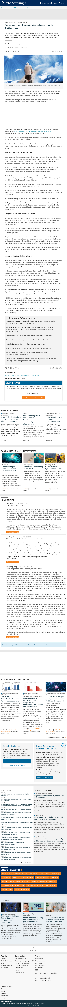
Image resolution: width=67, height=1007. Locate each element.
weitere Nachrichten (27, 862)
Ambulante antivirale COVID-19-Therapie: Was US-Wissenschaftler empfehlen (15, 833)
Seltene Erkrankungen (22, 889)
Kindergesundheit (8, 882)
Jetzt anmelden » (17, 761)
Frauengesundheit (27, 878)
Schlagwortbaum (20, 959)
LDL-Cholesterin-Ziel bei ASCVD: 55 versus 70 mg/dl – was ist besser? (16, 800)
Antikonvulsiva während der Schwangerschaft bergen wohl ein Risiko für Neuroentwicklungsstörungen (17, 805)
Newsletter (38, 968)
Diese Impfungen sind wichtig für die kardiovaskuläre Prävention (17, 823)
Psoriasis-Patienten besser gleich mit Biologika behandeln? (15, 795)
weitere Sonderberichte (57, 738)
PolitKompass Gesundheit (35, 886)
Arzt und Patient (10, 375)
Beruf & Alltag (44, 874)
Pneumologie (19, 886)
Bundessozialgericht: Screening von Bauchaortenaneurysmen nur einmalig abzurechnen (33, 420)
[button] (61, 3)
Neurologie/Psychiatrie (39, 882)
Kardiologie (54, 878)
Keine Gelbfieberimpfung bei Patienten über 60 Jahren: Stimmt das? (11, 419)
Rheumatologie (7, 889)
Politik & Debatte (6, 961)
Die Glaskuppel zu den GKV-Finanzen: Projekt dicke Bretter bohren (16, 853)
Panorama (4, 968)
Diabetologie (6, 878)
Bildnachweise (20, 972)
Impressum (19, 968)
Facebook (4, 994)
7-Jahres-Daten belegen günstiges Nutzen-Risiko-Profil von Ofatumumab (55, 699)
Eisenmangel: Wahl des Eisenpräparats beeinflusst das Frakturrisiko (16, 818)
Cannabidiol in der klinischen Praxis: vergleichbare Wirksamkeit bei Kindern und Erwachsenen (33, 702)
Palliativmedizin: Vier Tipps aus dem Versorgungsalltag (54, 419)
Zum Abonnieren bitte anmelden (33, 398)
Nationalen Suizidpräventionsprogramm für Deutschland (33, 131)
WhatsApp (4, 996)
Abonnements (40, 966)
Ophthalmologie (7, 886)
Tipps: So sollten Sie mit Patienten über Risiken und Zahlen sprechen (16, 828)
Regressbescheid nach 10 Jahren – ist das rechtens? (16, 809)
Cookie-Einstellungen (22, 966)
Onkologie (52, 882)
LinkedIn (3, 991)
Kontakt (17, 970)
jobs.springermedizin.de (43, 980)
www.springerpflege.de (42, 978)
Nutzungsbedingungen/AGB (24, 961)
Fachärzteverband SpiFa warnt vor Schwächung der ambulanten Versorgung (16, 858)
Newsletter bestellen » (44, 778)
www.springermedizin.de (43, 976)
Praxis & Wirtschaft (7, 966)
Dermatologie (55, 874)
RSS (36, 970)
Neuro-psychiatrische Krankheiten (27, 375)
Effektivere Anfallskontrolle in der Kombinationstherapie (10, 699)
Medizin (3, 963)
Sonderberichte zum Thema (15, 679)
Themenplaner (40, 961)
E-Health (16, 878)
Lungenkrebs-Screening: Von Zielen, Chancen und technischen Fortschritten (15, 848)
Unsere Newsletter (11, 870)
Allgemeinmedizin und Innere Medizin (14, 874)
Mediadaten (39, 959)
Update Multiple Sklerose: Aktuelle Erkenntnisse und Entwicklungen (9, 470)
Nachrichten (6, 790)
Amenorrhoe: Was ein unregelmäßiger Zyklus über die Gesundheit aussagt (16, 813)
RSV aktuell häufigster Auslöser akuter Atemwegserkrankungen (12, 843)
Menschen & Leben (22, 882)
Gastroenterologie (42, 878)
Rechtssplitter (50, 886)
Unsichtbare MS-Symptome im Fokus (53, 468)
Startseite (4, 959)
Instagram (4, 998)
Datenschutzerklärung (22, 963)
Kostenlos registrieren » (17, 766)
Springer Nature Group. (38, 1003)
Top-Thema (33, 874)
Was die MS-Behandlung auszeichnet (33, 468)
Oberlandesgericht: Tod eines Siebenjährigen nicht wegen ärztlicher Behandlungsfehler (16, 838)
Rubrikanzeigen (40, 963)
